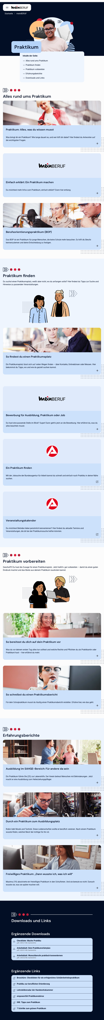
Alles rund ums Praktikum (37, 58)
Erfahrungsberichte (34, 71)
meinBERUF (20, 11)
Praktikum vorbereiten (35, 67)
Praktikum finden (33, 63)
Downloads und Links (35, 76)
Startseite (7, 11)
